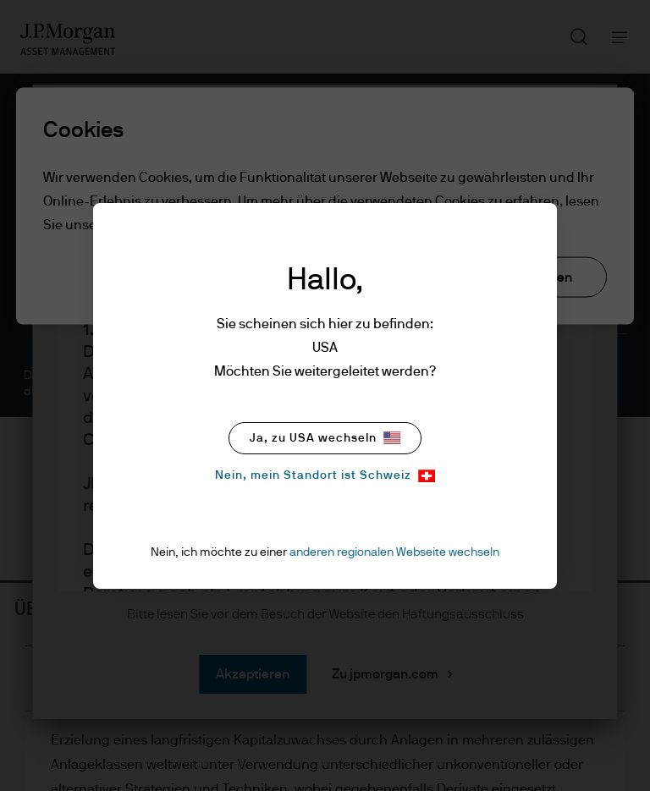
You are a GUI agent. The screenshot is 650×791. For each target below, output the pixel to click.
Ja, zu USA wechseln (325, 437)
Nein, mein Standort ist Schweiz (325, 476)
